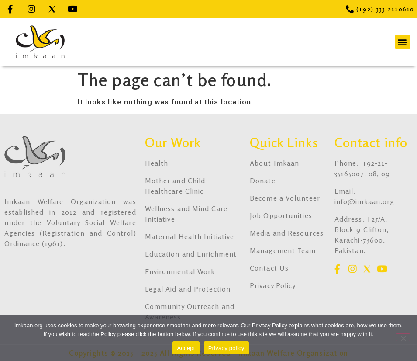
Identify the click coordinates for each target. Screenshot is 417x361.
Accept (186, 348)
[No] (403, 337)
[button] (402, 42)
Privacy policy (226, 348)
